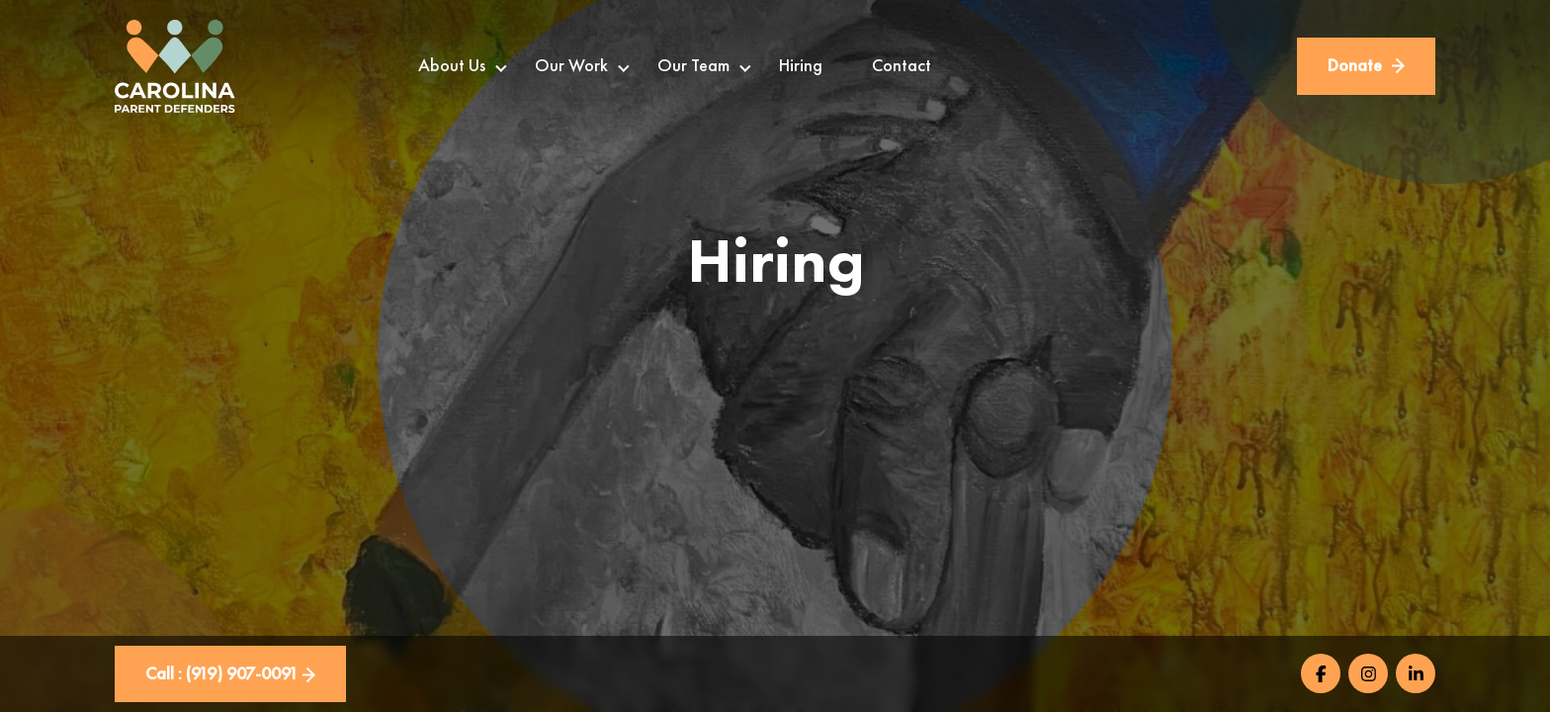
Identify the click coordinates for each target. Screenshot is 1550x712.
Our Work (571, 65)
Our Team (693, 65)
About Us (451, 65)
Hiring (800, 65)
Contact (901, 65)
